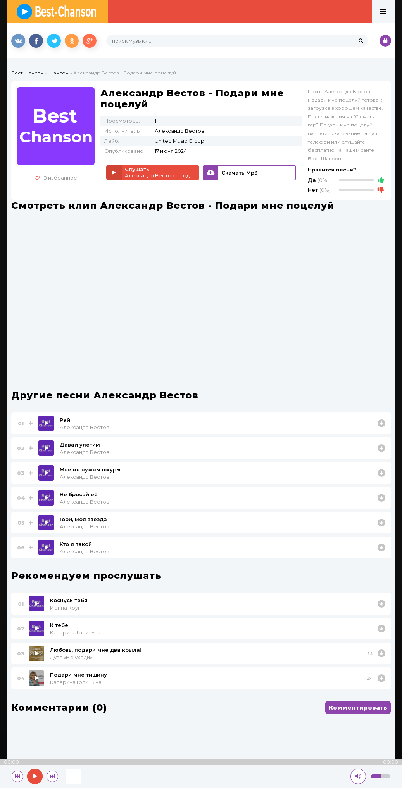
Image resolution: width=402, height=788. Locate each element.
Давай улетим (80, 445)
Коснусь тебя (69, 600)
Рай (65, 420)
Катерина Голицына (76, 632)
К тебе (59, 625)
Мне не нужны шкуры (90, 469)
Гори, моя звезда (83, 519)
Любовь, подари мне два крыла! (95, 650)
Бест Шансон (27, 73)
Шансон (58, 73)
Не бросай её (79, 494)
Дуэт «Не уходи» (71, 657)
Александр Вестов (84, 427)
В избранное (56, 178)
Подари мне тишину (78, 675)
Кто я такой (76, 544)
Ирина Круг (65, 607)
